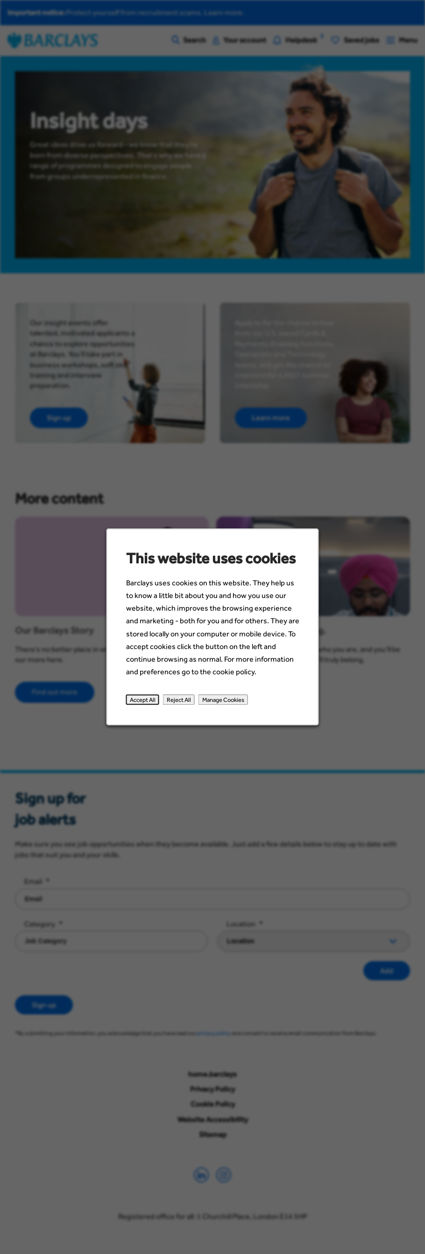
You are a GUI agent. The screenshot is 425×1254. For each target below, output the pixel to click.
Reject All (179, 703)
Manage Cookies (222, 703)
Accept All (144, 703)
